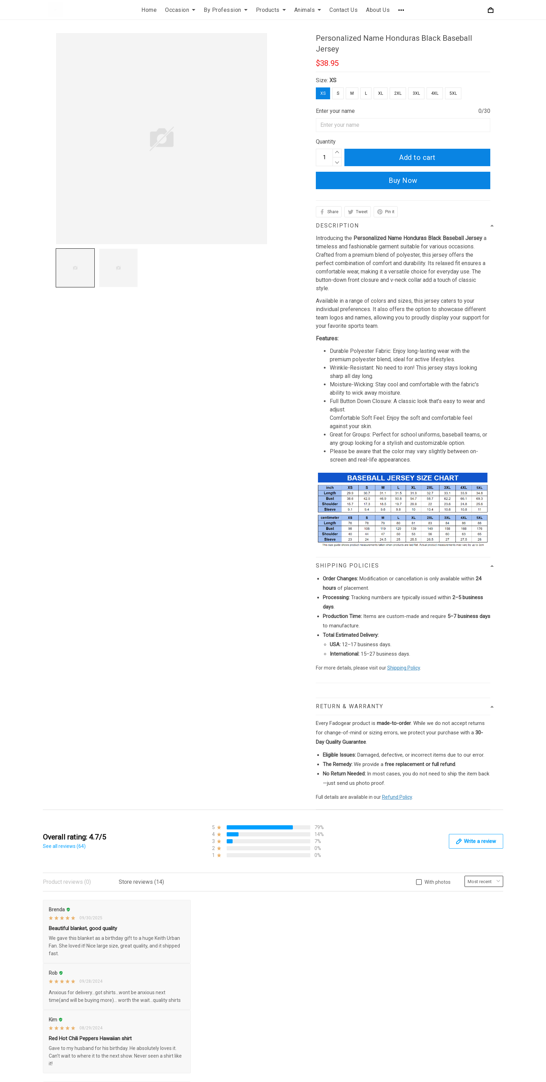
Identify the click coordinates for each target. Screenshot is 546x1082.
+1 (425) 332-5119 (88, 919)
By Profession (226, 10)
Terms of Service (182, 929)
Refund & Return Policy (189, 917)
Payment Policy (180, 953)
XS (332, 80)
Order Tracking (296, 953)
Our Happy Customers (305, 965)
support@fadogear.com (98, 906)
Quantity (326, 141)
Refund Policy (397, 797)
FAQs (285, 929)
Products (271, 10)
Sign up (487, 954)
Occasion (180, 10)
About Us (378, 10)
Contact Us (343, 10)
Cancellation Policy (184, 965)
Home (149, 10)
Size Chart (291, 941)
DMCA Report (373, 1072)
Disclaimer (174, 977)
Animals (307, 10)
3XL (416, 93)
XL (380, 93)
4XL (434, 93)
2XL (397, 93)
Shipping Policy (403, 668)
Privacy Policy (178, 906)
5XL (453, 93)
